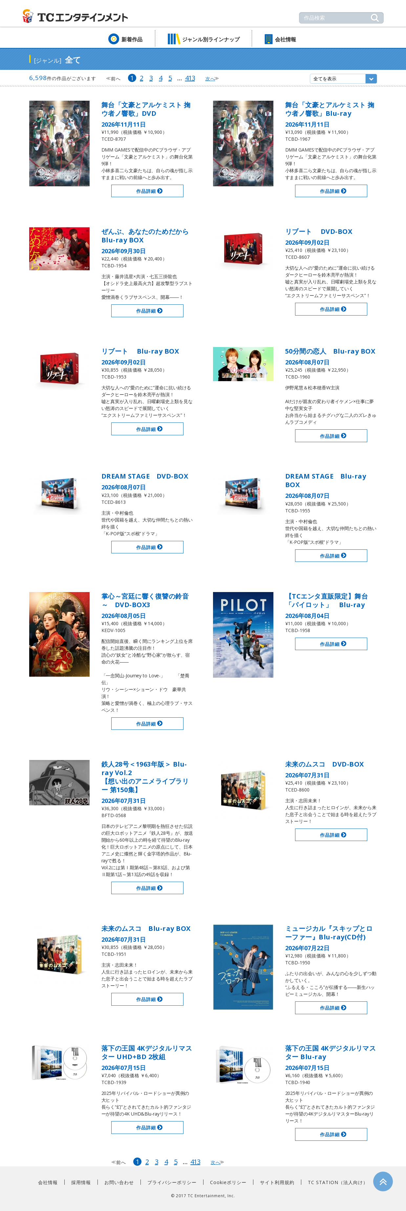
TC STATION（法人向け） (338, 1182)
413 (190, 77)
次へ (210, 78)
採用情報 (81, 1182)
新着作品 (131, 39)
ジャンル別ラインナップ (211, 39)
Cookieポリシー (228, 1182)
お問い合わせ (119, 1182)
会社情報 (285, 39)
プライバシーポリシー (172, 1182)
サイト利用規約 (277, 1182)
